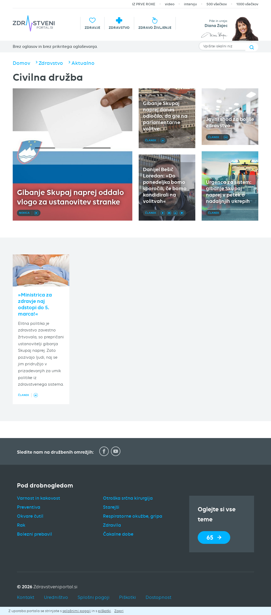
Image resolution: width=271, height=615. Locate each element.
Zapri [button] (119, 611)
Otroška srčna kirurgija (128, 498)
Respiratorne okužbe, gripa (132, 516)
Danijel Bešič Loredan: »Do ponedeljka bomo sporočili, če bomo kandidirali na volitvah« (165, 185)
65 (214, 537)
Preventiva (28, 507)
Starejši (111, 507)
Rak (21, 525)
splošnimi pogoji (76, 611)
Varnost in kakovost (38, 498)
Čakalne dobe (118, 534)
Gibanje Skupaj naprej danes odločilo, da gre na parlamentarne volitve (165, 116)
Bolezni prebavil (34, 534)
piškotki (104, 611)
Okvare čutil (30, 516)
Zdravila (112, 525)
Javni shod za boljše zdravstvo (230, 122)
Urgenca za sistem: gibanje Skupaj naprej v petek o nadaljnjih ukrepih (228, 191)
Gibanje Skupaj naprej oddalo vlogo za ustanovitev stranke (70, 197)
